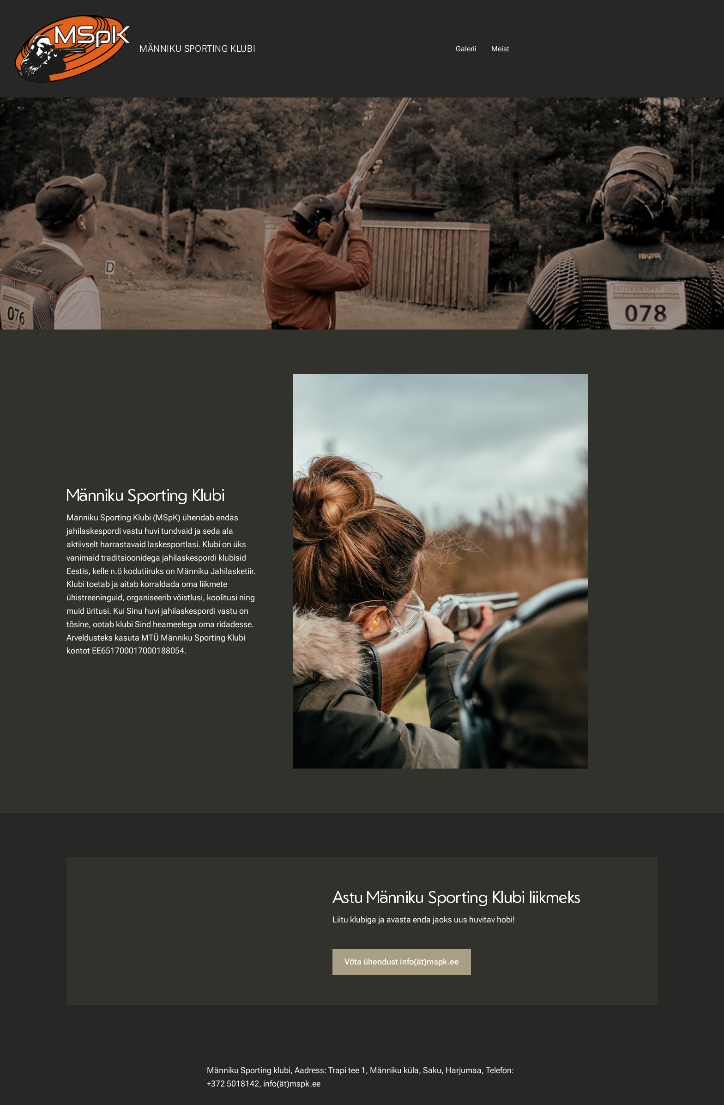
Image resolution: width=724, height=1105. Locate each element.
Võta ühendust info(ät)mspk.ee (401, 961)
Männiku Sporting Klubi (197, 48)
